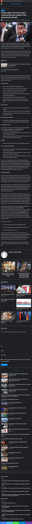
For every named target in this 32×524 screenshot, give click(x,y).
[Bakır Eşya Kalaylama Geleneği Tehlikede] (8, 316)
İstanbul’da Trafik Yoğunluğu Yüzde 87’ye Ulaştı (10, 463)
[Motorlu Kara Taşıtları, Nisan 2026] (23, 303)
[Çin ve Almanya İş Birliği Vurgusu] (23, 316)
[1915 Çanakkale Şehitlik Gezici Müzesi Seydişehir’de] (4, 449)
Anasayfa (3, 8)
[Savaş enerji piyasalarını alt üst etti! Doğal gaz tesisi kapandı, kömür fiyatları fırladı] (4, 65)
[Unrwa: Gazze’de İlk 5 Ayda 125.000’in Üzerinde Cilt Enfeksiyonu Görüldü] (4, 391)
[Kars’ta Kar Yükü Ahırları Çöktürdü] (4, 420)
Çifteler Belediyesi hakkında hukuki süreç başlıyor (18, 423)
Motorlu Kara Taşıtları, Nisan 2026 (22, 308)
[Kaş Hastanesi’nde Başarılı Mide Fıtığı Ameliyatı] (4, 415)
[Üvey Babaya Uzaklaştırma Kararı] (4, 454)
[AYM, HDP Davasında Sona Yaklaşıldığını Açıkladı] (4, 443)
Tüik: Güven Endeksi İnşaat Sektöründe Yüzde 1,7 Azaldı (11, 438)
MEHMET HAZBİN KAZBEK (7, 20)
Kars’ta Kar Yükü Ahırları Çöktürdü (15, 418)
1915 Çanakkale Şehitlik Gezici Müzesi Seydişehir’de (18, 447)
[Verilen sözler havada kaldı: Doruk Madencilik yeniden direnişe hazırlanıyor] (4, 375)
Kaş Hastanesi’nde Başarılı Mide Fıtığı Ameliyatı (17, 413)
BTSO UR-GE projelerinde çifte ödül (7, 294)
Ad (1, 346)
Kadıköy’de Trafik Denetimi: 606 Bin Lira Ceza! (17, 407)
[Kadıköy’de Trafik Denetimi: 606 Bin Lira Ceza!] (4, 409)
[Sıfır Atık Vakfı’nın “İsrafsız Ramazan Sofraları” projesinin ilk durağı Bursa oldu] (4, 386)
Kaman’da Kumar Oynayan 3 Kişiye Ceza (16, 457)
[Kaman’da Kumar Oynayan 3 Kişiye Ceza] (4, 459)
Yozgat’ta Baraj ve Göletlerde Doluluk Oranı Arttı (10, 69)
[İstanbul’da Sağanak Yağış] (4, 468)
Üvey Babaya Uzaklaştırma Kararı (15, 452)
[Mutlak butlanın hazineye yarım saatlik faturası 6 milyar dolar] (23, 289)
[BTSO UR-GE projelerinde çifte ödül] (8, 289)
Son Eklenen (16, 369)
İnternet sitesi (3, 355)
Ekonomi (7, 8)
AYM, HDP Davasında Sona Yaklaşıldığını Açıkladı (18, 442)
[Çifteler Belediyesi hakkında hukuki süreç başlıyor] (4, 425)
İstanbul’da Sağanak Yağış (13, 466)
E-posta (2, 350)
